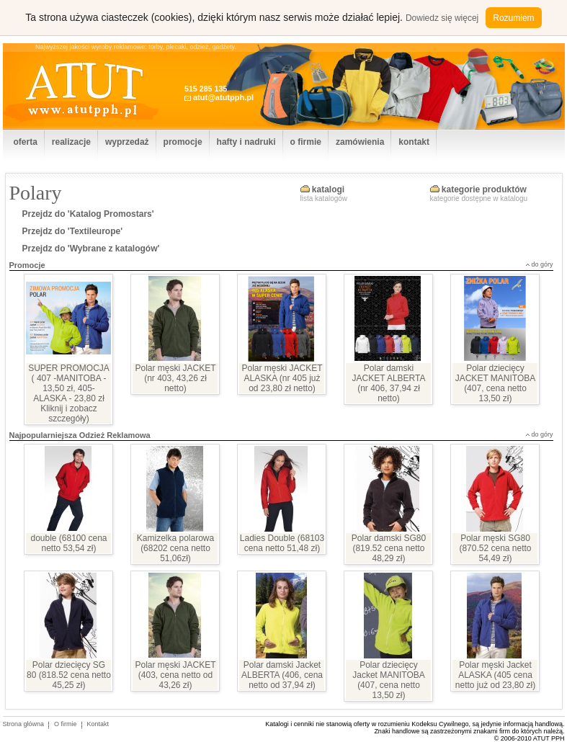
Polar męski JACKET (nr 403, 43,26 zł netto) (175, 378)
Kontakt (98, 724)
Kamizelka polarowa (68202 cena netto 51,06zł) (175, 548)
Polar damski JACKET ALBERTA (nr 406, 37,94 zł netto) (388, 383)
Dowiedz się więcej (442, 18)
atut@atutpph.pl (223, 97)
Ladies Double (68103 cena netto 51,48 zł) (282, 543)
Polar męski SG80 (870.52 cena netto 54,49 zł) (495, 548)
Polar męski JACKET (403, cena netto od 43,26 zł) (175, 675)
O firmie (65, 724)
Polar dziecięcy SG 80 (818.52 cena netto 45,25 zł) (69, 675)
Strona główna (24, 724)
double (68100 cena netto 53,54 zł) (68, 543)
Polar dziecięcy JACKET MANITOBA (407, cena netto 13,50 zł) (495, 383)
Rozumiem (513, 18)
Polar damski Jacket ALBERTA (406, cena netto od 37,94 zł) (282, 675)
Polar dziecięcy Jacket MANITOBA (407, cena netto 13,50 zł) (388, 680)
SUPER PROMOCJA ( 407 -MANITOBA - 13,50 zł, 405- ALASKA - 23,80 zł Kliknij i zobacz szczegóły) (69, 393)
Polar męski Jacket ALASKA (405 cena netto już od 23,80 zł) (495, 675)
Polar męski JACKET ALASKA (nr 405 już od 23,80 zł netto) (281, 378)
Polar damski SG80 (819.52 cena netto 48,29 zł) (389, 548)
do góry (542, 264)
